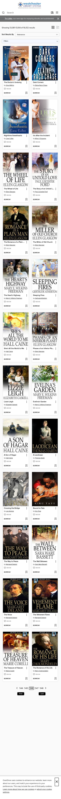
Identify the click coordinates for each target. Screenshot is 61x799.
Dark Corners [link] (38, 82)
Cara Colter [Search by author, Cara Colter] (9, 139)
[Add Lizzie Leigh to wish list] (26, 412)
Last (42, 694)
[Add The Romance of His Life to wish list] (55, 678)
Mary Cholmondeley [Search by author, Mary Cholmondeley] (41, 671)
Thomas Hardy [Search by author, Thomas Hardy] (40, 458)
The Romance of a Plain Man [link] (14, 242)
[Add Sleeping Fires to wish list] (55, 306)
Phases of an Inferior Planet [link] (43, 349)
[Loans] (52, 13)
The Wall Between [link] (40, 561)
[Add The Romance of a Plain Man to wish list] (26, 252)
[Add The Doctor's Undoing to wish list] (26, 93)
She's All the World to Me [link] (14, 349)
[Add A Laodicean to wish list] (55, 465)
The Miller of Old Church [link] (43, 242)
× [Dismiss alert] (58, 18)
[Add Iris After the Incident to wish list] (55, 146)
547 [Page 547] (36, 688)
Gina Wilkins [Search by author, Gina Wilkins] (10, 85)
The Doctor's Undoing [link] (13, 82)
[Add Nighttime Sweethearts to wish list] (26, 146)
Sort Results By (8, 34)
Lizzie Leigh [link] (8, 402)
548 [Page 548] (41, 688)
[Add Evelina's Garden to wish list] (55, 412)
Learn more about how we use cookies (18, 789)
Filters (6, 41)
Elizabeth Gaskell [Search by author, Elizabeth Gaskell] (11, 405)
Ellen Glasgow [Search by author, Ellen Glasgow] (10, 192)
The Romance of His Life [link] (42, 668)
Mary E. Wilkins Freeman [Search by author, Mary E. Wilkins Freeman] (14, 298)
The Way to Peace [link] (11, 561)
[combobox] (26, 13)
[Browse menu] (57, 12)
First (20, 694)
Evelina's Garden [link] (39, 402)
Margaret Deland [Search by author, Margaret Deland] (11, 564)
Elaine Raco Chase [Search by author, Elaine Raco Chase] (41, 85)
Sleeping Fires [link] (38, 295)
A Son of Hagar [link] (10, 455)
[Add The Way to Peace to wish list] (26, 572)
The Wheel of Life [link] (11, 189)
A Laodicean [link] (38, 455)
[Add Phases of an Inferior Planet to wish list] (55, 359)
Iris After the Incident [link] (41, 136)
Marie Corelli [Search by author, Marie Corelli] (10, 671)
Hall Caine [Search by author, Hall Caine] (9, 351)
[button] (53, 28)
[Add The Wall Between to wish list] (55, 572)
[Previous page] (17, 688)
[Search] (3, 13)
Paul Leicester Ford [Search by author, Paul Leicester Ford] (41, 192)
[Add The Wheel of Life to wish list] (26, 199)
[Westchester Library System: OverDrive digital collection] (30, 5)
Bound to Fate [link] (38, 508)
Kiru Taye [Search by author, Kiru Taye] (38, 511)
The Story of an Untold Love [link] (43, 189)
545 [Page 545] (26, 688)
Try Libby (8, 18)
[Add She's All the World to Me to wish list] (26, 359)
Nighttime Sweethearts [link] (13, 136)
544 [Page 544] (21, 688)
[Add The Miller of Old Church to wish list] (55, 252)
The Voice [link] (8, 615)
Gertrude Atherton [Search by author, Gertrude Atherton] (41, 298)
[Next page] (45, 688)
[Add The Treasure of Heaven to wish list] (26, 678)
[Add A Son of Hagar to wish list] (26, 465)
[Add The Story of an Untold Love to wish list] (55, 199)
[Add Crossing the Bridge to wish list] (26, 519)
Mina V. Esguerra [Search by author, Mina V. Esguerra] (40, 139)
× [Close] (56, 782)
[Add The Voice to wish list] (26, 625)
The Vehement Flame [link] (41, 615)
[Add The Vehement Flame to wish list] (55, 625)
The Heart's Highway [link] (12, 295)
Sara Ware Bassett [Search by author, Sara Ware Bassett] (41, 564)
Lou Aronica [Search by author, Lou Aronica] (10, 511)
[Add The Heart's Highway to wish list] (26, 306)
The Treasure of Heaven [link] (13, 668)
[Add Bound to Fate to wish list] (55, 519)
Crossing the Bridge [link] (12, 508)
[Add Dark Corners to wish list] (55, 93)
